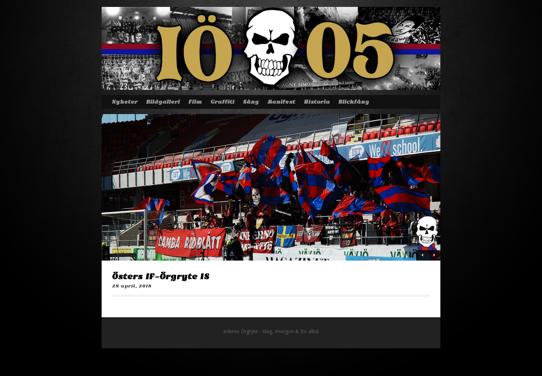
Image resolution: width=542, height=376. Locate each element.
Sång (251, 102)
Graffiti (222, 102)
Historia (317, 102)
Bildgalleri (163, 102)
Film (195, 102)
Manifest (281, 102)
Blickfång (353, 102)
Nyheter (125, 102)
